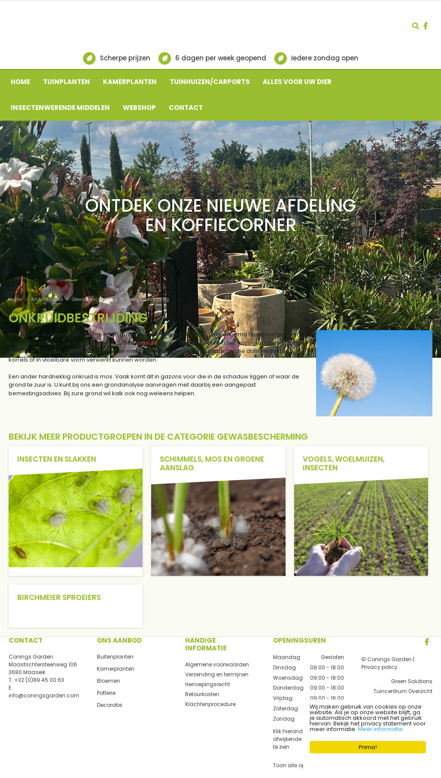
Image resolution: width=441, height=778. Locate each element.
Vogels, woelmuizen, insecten (344, 463)
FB (426, 642)
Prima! (368, 747)
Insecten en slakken (56, 459)
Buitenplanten (115, 656)
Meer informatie (380, 729)
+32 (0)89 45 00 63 (39, 680)
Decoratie (109, 705)
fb (425, 25)
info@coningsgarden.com (44, 695)
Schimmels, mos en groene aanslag (212, 463)
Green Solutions (411, 681)
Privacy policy (379, 667)
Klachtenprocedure (210, 704)
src (415, 25)
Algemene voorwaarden (217, 664)
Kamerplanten (115, 668)
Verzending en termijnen (216, 674)
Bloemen (108, 680)
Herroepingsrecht (207, 684)
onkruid (146, 343)
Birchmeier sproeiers (59, 597)
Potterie (106, 693)
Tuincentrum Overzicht (402, 691)
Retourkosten (202, 694)
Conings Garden (31, 656)
